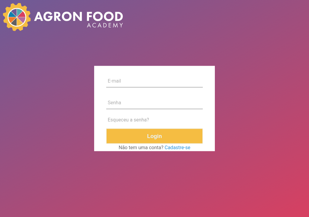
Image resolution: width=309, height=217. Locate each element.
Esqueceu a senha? (128, 120)
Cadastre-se (177, 147)
